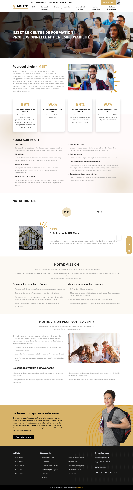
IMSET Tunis (18, 458)
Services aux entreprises (76, 466)
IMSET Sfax (18, 470)
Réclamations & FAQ (75, 470)
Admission (67, 7)
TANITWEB (79, 487)
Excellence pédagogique (96, 8)
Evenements (72, 474)
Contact (44, 478)
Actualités (45, 474)
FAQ (70, 2)
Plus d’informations (23, 437)
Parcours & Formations (44, 8)
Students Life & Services (80, 8)
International (72, 462)
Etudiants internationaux (111, 8)
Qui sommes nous (48, 458)
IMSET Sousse (19, 466)
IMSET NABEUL (19, 462)
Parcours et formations (76, 458)
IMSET (33, 7)
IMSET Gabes (18, 474)
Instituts (56, 7)
